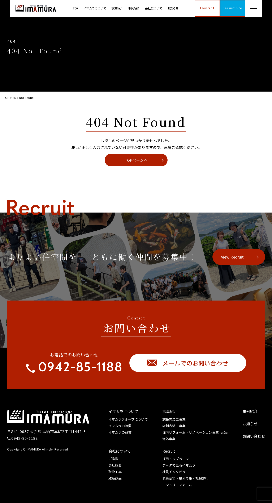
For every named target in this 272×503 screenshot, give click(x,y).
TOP (75, 8)
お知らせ (172, 8)
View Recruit (232, 257)
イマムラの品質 (119, 432)
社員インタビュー (175, 471)
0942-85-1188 (24, 438)
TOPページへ (136, 160)
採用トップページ (175, 458)
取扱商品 (115, 478)
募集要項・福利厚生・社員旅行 (185, 478)
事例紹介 (250, 411)
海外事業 (169, 438)
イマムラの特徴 (119, 425)
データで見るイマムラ (178, 465)
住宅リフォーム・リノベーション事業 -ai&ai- (196, 432)
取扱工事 (115, 471)
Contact (207, 8)
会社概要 (115, 465)
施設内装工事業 (174, 419)
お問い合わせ (254, 436)
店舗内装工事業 (174, 425)
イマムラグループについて (128, 419)
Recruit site (232, 8)
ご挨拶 (113, 458)
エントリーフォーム (177, 484)
